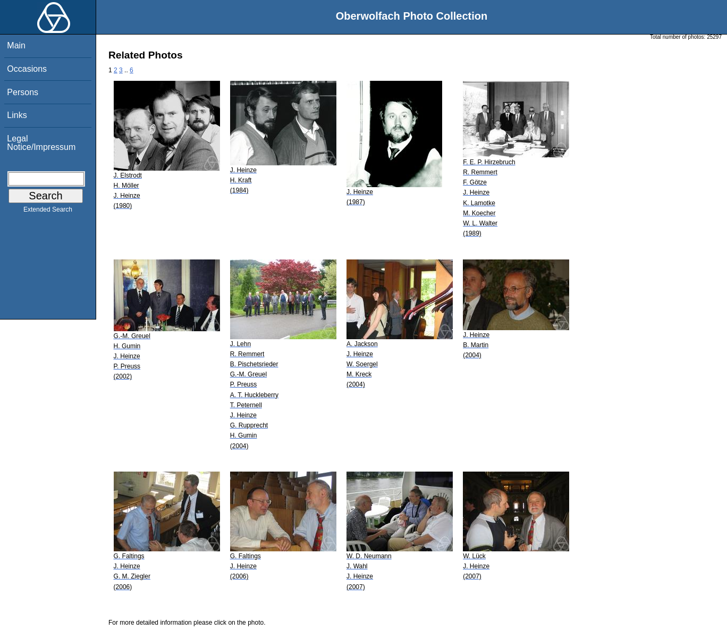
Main (16, 45)
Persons (22, 92)
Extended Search (47, 211)
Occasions (27, 68)
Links (17, 115)
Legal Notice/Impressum (41, 143)
